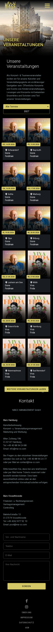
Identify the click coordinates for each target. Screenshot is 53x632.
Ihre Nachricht (13, 564)
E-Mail (9, 555)
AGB (27, 628)
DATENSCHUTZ (26, 622)
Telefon (9, 546)
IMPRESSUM (26, 617)
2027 (26, 111)
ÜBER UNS (26, 612)
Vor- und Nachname (16, 537)
